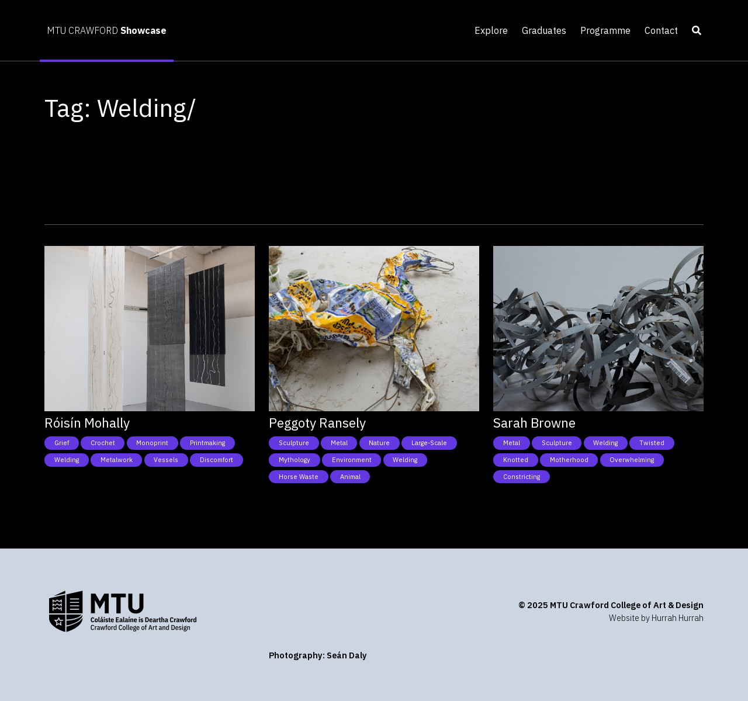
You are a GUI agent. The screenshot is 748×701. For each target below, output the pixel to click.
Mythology (294, 460)
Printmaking (207, 443)
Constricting (521, 477)
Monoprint (152, 443)
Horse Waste (298, 477)
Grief (61, 443)
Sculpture (294, 443)
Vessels (166, 460)
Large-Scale (429, 443)
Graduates (544, 30)
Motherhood (569, 460)
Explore (491, 30)
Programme (605, 30)
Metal (339, 443)
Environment (352, 460)
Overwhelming (632, 460)
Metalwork (117, 460)
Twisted (651, 443)
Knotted (515, 460)
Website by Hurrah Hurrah (656, 617)
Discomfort (216, 460)
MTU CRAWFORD (107, 30)
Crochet (103, 443)
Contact (661, 30)
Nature (379, 443)
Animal (350, 477)
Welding (66, 460)
